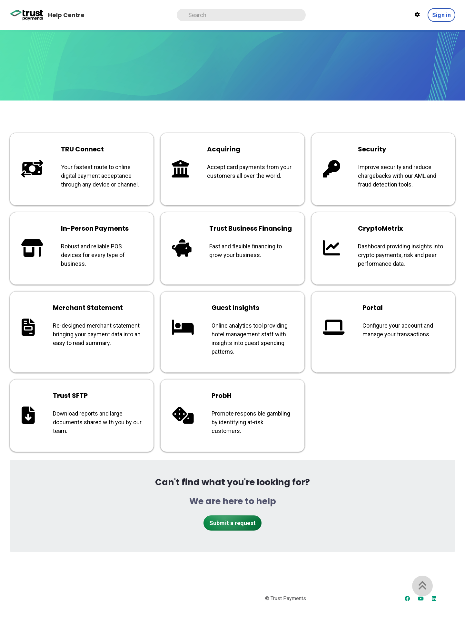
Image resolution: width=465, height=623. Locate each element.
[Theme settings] (417, 14)
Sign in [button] (441, 15)
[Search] (241, 15)
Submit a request (232, 523)
